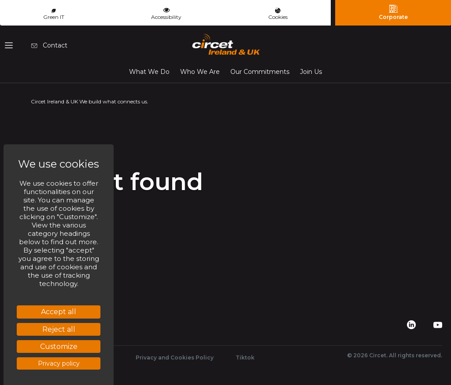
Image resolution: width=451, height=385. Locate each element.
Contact (49, 45)
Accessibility (166, 12)
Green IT (53, 14)
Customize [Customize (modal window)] (59, 346)
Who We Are (200, 72)
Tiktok (245, 357)
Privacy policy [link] (59, 363)
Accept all (58, 312)
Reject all (58, 329)
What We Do (149, 72)
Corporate (393, 12)
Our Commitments (259, 72)
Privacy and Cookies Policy (175, 357)
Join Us (311, 72)
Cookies (278, 13)
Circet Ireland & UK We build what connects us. (89, 101)
